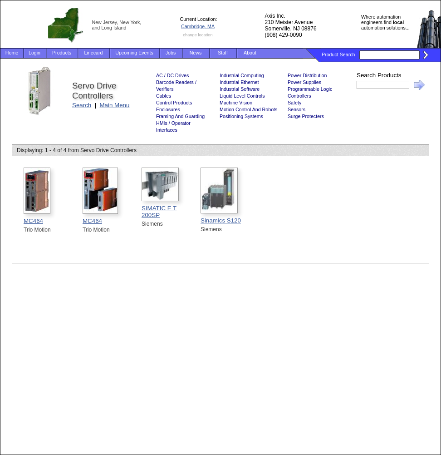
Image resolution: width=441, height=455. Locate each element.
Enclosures (168, 109)
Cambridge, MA (198, 26)
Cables (163, 96)
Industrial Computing (242, 75)
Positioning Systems (241, 116)
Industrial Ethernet (239, 82)
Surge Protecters (306, 116)
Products (61, 52)
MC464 (33, 221)
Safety (294, 102)
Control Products (174, 102)
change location (197, 35)
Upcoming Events (134, 52)
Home (11, 52)
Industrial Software (240, 89)
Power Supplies (304, 82)
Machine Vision (236, 102)
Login (34, 52)
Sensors (296, 109)
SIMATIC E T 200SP (159, 211)
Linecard (93, 52)
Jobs (171, 52)
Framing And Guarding (180, 116)
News (196, 52)
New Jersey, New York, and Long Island (117, 25)
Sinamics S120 (221, 220)
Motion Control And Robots (248, 109)
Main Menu (115, 105)
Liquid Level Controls (242, 96)
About (250, 52)
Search (81, 105)
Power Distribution (307, 75)
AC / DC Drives (172, 75)
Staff (223, 52)
